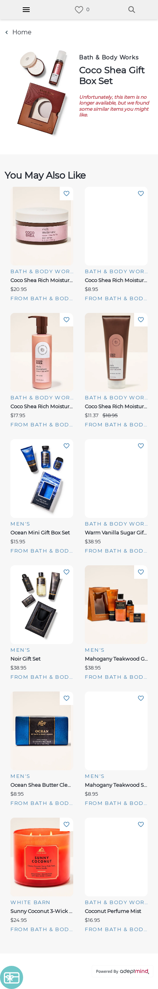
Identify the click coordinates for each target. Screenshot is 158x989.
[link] (79, 10)
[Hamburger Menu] (26, 9)
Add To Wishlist (66, 193)
